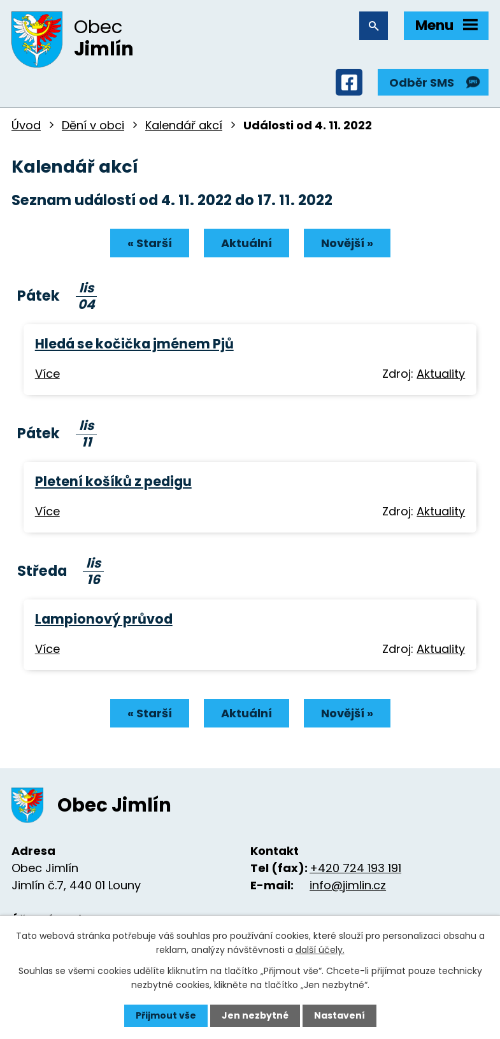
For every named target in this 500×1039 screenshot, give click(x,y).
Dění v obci (93, 125)
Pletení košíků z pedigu (113, 481)
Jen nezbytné (255, 1015)
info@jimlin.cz (348, 885)
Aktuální (246, 243)
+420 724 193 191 (355, 868)
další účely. (320, 949)
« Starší (149, 243)
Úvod (26, 125)
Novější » (347, 243)
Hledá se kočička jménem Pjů (134, 343)
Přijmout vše (166, 1015)
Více (47, 374)
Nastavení (339, 1015)
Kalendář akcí (183, 125)
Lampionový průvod (104, 619)
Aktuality (441, 374)
